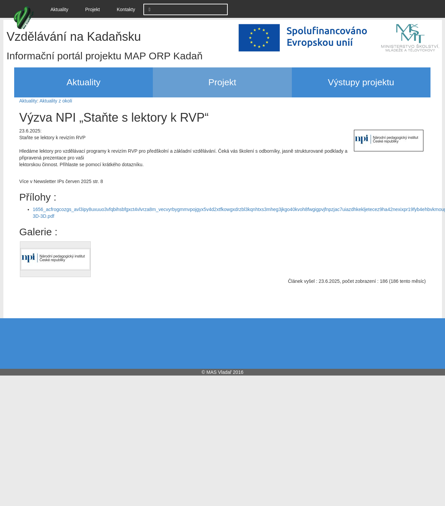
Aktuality (62, 9)
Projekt (92, 9)
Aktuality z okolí (55, 100)
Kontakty (126, 9)
